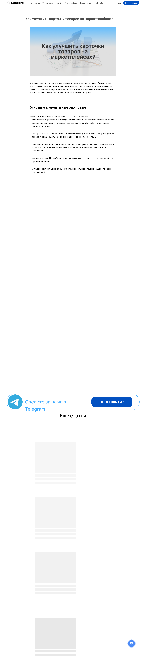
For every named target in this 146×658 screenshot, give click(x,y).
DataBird (17, 3)
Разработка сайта (133, 653)
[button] (131, 3)
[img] (8, 3)
